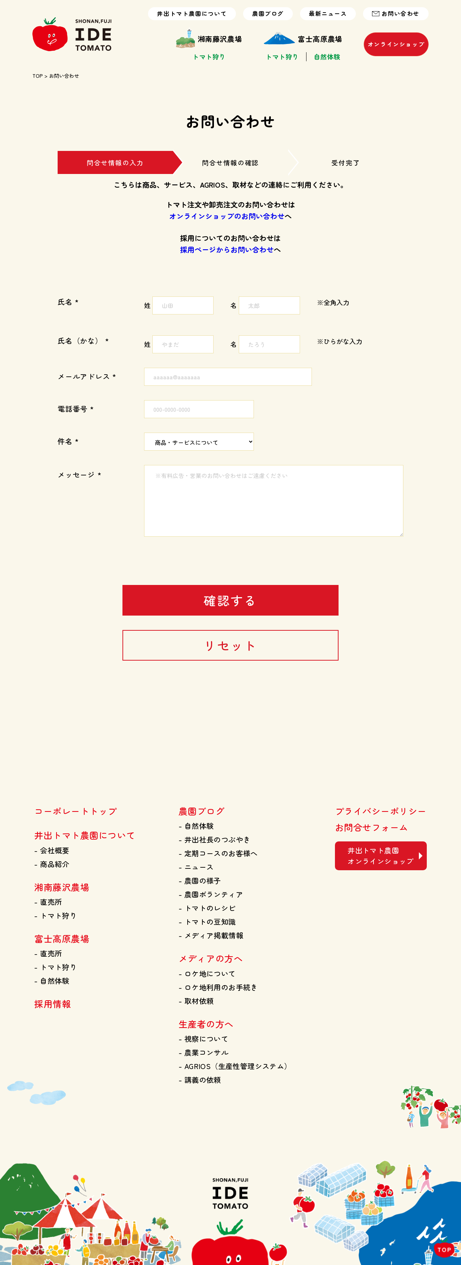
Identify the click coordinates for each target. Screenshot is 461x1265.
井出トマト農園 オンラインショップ (381, 855)
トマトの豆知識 (207, 921)
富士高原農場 (303, 38)
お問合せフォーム (371, 827)
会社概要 (51, 850)
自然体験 (327, 56)
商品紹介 (51, 864)
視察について (203, 1038)
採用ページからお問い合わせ (227, 249)
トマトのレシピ (207, 908)
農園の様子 (200, 880)
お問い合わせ (396, 13)
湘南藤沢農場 (209, 38)
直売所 (48, 902)
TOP (37, 75)
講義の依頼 (200, 1079)
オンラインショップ (396, 44)
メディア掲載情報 (211, 935)
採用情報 (52, 1003)
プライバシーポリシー (381, 810)
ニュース (196, 867)
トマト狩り (209, 56)
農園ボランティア (211, 894)
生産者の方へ (206, 1023)
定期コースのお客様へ (218, 853)
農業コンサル (203, 1052)
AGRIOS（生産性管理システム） (235, 1066)
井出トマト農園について (192, 13)
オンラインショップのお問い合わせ (227, 216)
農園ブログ (268, 13)
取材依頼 (196, 1001)
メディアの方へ (211, 958)
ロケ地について (207, 973)
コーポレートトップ (75, 810)
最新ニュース (328, 13)
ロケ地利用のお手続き (218, 987)
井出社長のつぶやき (214, 839)
